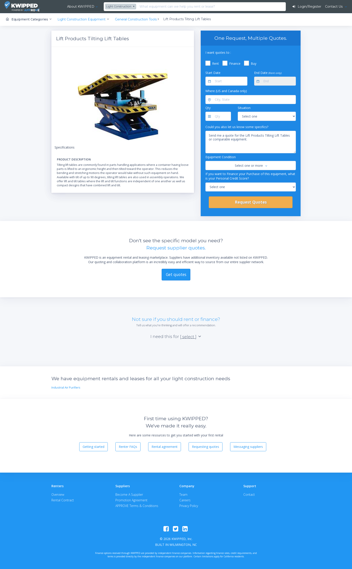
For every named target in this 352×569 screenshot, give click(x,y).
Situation (244, 108)
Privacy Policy (188, 505)
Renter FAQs (128, 447)
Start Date (212, 72)
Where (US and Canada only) (226, 91)
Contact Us (334, 6)
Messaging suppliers (248, 447)
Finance (234, 63)
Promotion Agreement (131, 500)
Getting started (93, 447)
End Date (268, 72)
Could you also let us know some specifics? (236, 126)
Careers (185, 500)
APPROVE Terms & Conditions (136, 505)
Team (183, 494)
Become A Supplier (129, 494)
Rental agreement (165, 447)
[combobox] (109, 6)
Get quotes (176, 274)
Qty (208, 108)
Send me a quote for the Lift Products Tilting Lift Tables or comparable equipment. (250, 142)
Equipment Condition (220, 157)
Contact (249, 494)
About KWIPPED (69, 6)
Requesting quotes (205, 447)
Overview (57, 494)
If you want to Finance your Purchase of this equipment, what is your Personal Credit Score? (250, 175)
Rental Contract (62, 500)
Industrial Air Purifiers (65, 387)
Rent (215, 63)
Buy (253, 63)
